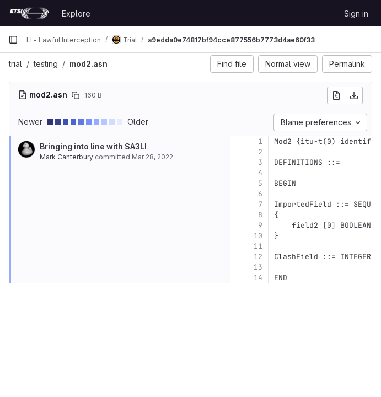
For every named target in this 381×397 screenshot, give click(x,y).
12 (258, 256)
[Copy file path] (75, 95)
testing (46, 63)
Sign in (356, 13)
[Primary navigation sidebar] (13, 40)
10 (258, 235)
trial (15, 63)
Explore (76, 13)
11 (258, 246)
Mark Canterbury (66, 157)
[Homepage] (29, 13)
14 (258, 277)
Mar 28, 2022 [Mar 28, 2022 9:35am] (152, 157)
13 (258, 267)
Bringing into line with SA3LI (93, 146)
